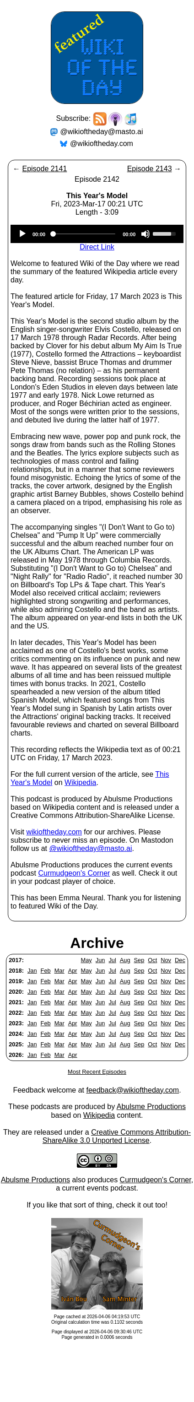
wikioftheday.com (54, 832)
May (86, 960)
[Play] (22, 233)
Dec (180, 960)
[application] (97, 234)
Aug (125, 960)
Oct (152, 960)
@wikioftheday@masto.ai (101, 131)
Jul (112, 960)
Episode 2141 (44, 169)
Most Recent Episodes (97, 1071)
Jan (32, 970)
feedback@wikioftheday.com (132, 1090)
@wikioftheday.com (101, 143)
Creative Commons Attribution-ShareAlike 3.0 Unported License (117, 1136)
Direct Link (97, 247)
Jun (100, 960)
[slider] (84, 233)
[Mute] (145, 233)
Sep (139, 960)
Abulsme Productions (151, 1106)
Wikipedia (80, 782)
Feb (46, 970)
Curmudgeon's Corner (74, 873)
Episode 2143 (149, 169)
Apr (72, 970)
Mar (59, 970)
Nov (166, 960)
